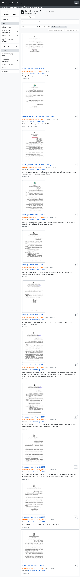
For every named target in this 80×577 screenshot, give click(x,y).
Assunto (5, 46)
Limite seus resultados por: (10, 12)
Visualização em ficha (44, 27)
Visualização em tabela (59, 27)
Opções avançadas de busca (33, 22)
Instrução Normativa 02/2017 (33, 365)
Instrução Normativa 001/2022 (33, 68)
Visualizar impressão (28, 27)
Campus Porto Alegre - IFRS (36, 73)
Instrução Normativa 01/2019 (33, 215)
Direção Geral (10, 27)
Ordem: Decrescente (71, 30)
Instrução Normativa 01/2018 (33, 265)
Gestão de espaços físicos (10, 55)
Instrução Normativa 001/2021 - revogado (38, 165)
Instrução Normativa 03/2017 (33, 315)
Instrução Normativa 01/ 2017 (33, 417)
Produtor (5, 20)
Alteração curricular (10, 64)
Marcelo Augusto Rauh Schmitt (10, 31)
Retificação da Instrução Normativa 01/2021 (38, 116)
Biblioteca (10, 71)
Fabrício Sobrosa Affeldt (10, 40)
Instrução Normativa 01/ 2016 (33, 565)
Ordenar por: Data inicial (56, 30)
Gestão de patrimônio (10, 60)
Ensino (10, 68)
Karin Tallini (10, 36)
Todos (4, 24)
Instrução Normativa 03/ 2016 (33, 467)
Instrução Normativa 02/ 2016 (33, 517)
